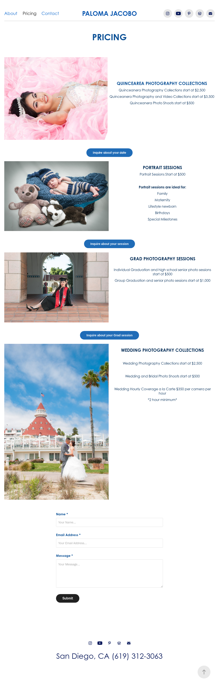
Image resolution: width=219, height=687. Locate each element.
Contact (50, 13)
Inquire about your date (109, 152)
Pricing (29, 13)
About (10, 13)
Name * (62, 514)
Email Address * (68, 534)
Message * (64, 555)
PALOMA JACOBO (109, 13)
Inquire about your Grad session (109, 335)
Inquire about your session (109, 244)
